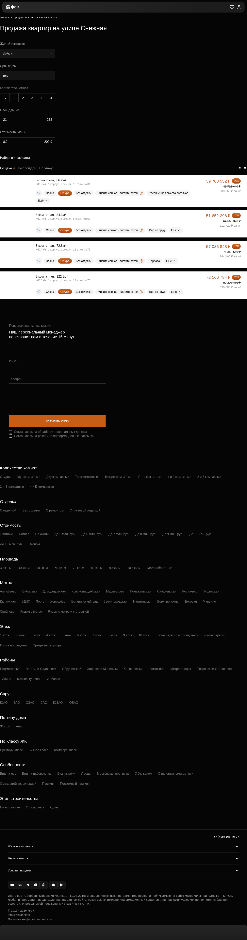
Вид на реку (66, 773)
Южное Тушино (28, 679)
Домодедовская (54, 591)
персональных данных (70, 431)
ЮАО (4, 702)
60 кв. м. (61, 568)
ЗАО (16, 702)
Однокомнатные (28, 476)
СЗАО (30, 702)
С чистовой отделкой (85, 510)
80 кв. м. (97, 568)
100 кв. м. (134, 568)
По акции (42, 534)
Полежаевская (140, 591)
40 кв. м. (24, 568)
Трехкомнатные (86, 476)
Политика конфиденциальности (30, 919)
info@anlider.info (19, 914)
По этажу (46, 168)
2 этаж (20, 635)
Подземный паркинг (74, 783)
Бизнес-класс (38, 750)
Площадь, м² (9, 110)
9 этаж (128, 635)
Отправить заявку (57, 421)
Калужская (8, 601)
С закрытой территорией (18, 783)
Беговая (191, 601)
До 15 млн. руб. (11, 544)
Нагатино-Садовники (40, 669)
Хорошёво (57, 601)
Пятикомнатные (149, 476)
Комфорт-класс (65, 750)
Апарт (20, 726)
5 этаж (66, 635)
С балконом (143, 773)
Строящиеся (35, 807)
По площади (27, 168)
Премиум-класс (11, 750)
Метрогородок (180, 669)
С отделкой (8, 510)
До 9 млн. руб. (172, 534)
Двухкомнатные (57, 476)
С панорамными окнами (175, 773)
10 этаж (144, 635)
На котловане (10, 807)
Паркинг (48, 783)
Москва (4, 17)
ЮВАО (73, 702)
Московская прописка (113, 773)
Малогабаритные (160, 568)
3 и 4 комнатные (12, 486)
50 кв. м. (42, 568)
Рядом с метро (31, 611)
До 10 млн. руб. (200, 534)
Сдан (54, 807)
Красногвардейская (86, 591)
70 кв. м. (79, 568)
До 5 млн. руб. (65, 534)
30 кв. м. (6, 568)
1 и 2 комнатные (179, 476)
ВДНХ (26, 601)
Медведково (115, 591)
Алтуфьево (8, 591)
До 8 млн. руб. (145, 534)
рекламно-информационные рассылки (66, 436)
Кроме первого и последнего (177, 635)
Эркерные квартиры (47, 645)
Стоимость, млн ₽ (13, 132)
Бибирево (29, 591)
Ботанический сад (84, 601)
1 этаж (4, 635)
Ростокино (189, 591)
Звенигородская (115, 601)
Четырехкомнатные (118, 476)
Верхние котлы (168, 601)
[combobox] (27, 53)
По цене (6, 168)
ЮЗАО (58, 702)
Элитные (6, 534)
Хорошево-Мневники (102, 669)
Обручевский (71, 669)
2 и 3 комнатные (209, 476)
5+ (50, 98)
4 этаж (51, 635)
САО (44, 702)
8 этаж (112, 635)
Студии (5, 476)
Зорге (40, 601)
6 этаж (82, 635)
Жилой (5, 726)
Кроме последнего (13, 645)
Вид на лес (8, 773)
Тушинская (211, 591)
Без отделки (31, 510)
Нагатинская (142, 601)
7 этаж (97, 635)
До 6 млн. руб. (91, 534)
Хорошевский (133, 669)
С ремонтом (55, 510)
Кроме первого (214, 635)
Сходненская (166, 591)
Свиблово (7, 611)
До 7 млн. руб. (118, 534)
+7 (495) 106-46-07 (226, 836)
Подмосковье (10, 669)
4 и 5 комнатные (42, 486)
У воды (86, 773)
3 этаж (35, 635)
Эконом (34, 544)
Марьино (209, 601)
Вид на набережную (36, 773)
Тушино (5, 679)
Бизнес (24, 534)
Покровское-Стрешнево (214, 669)
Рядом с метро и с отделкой (68, 611)
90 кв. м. (115, 568)
